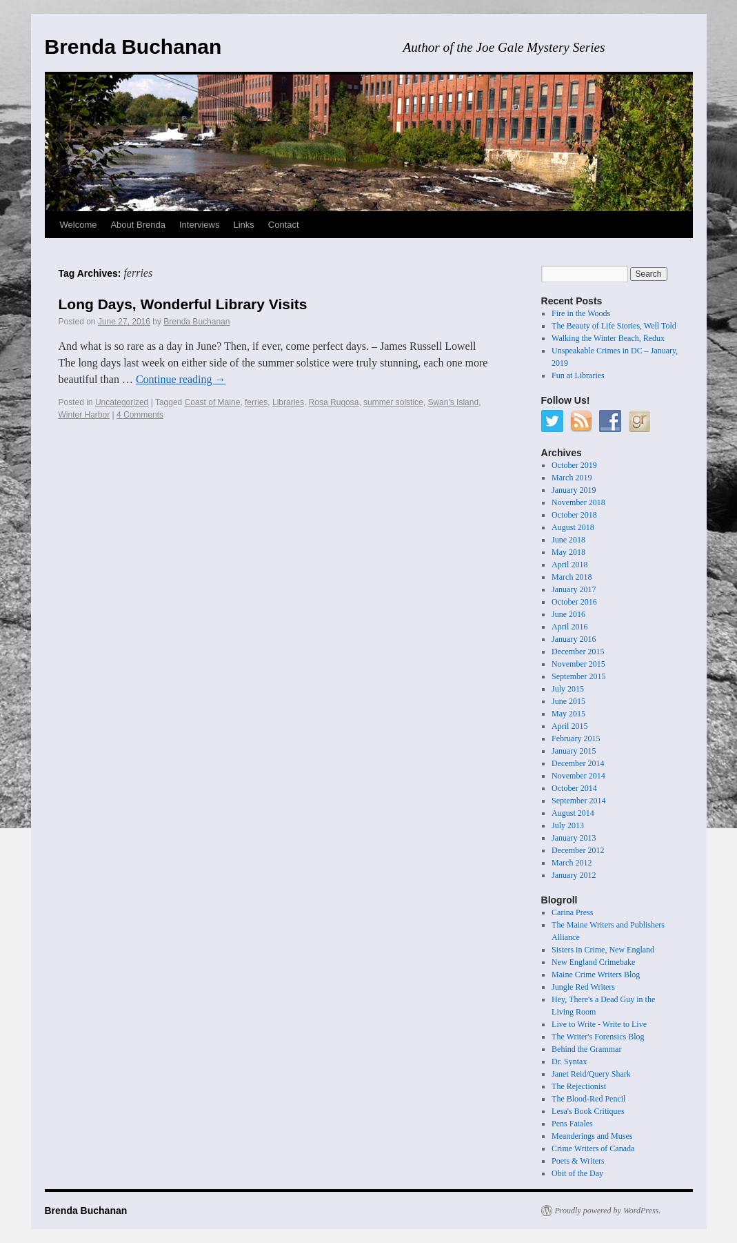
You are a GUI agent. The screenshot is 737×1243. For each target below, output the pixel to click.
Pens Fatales (572, 1123)
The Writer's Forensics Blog (598, 1036)
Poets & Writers (578, 1161)
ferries (256, 402)
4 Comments (140, 415)
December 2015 (578, 651)
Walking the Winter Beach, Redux (608, 338)
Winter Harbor (84, 415)
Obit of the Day (577, 1173)
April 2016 (569, 627)
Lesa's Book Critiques (588, 1111)
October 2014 (574, 788)
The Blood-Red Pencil (588, 1099)
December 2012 (578, 850)
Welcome (78, 224)
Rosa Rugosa (334, 402)
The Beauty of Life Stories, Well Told (614, 326)
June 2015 (568, 701)
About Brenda (137, 224)
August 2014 (573, 813)
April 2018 (569, 564)
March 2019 (572, 477)
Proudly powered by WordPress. (608, 1210)
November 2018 (578, 502)
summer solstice (393, 402)
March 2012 (572, 863)
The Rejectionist (579, 1086)
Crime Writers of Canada (593, 1148)
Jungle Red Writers (583, 987)
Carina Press (572, 912)
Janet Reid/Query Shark (591, 1074)
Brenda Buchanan (133, 46)
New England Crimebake (593, 962)
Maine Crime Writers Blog (596, 974)
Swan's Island (452, 402)
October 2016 (574, 602)
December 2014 (578, 763)
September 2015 (578, 676)
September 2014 (578, 800)
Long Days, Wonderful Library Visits (183, 304)
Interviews (199, 224)
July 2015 (568, 689)
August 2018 (573, 527)
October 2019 (574, 465)
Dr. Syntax (569, 1061)
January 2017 (574, 589)
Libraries (288, 402)
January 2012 (574, 875)
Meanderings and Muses (592, 1136)
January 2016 (574, 639)
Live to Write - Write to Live (599, 1024)
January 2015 (574, 751)
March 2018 (572, 577)
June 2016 (568, 614)
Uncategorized (121, 402)
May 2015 (568, 713)
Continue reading (181, 379)
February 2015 (576, 738)
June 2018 (568, 540)
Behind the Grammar (586, 1049)
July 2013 (568, 825)
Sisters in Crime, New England (603, 950)
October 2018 (574, 515)
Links (244, 224)
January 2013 (574, 838)
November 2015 (578, 664)
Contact (283, 224)
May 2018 (568, 552)
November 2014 (578, 776)
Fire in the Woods (581, 313)
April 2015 (569, 726)
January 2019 (574, 490)
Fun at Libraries (578, 375)
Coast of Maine (213, 402)
